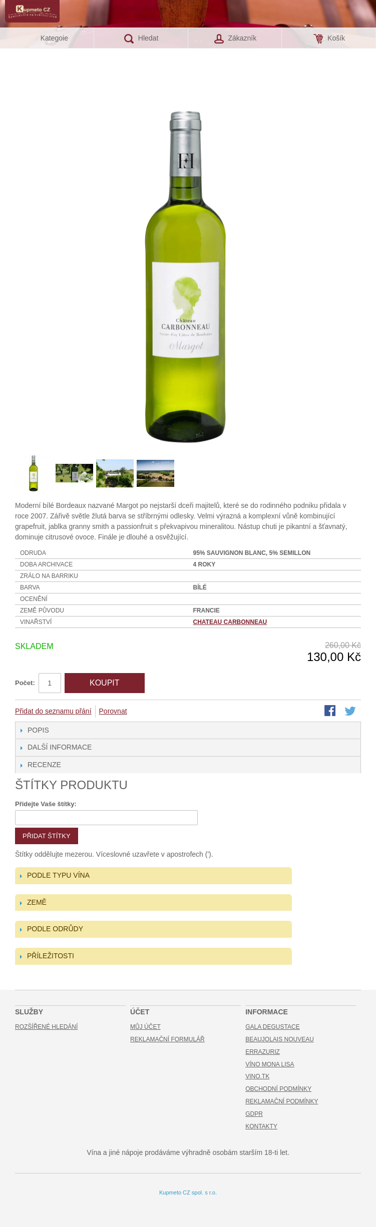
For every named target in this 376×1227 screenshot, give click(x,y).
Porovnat (113, 711)
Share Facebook (330, 711)
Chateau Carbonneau (230, 622)
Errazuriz (262, 1051)
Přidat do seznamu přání (53, 711)
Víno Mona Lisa (269, 1064)
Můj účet (145, 1026)
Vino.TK (257, 1076)
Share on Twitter (350, 711)
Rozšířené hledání (46, 1026)
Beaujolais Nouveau (279, 1039)
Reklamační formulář (167, 1039)
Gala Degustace (272, 1026)
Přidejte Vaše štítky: (46, 804)
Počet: (25, 683)
